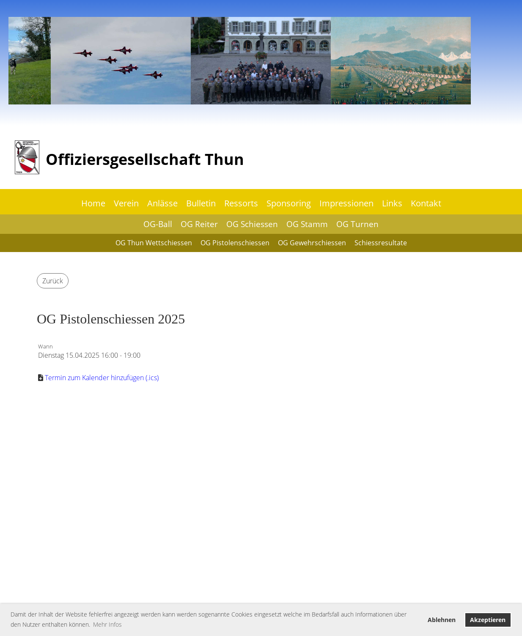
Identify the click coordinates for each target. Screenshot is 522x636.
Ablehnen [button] (442, 620)
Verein (126, 203)
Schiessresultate (380, 242)
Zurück (52, 280)
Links (392, 203)
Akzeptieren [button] (488, 620)
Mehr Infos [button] (107, 624)
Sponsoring (288, 203)
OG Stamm (307, 224)
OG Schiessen (252, 224)
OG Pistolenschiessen (235, 242)
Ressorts (241, 203)
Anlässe (162, 203)
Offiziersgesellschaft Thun (145, 159)
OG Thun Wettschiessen (153, 242)
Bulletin (201, 203)
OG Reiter (199, 224)
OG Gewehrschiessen (312, 242)
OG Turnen (357, 224)
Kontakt (426, 203)
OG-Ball (157, 224)
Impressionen (346, 203)
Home (93, 203)
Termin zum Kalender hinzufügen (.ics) (102, 377)
